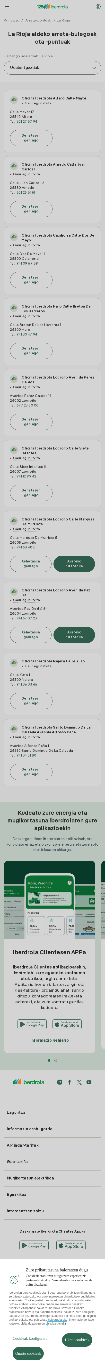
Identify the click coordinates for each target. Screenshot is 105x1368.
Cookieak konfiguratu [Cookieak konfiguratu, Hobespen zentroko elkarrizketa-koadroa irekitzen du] (30, 1351)
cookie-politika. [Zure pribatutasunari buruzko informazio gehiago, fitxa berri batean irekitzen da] (57, 1336)
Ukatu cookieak (77, 1352)
